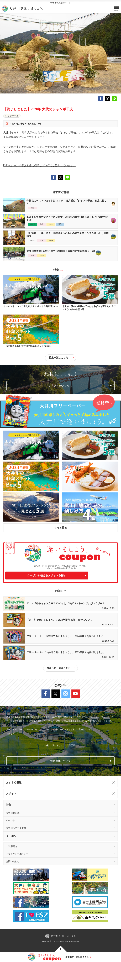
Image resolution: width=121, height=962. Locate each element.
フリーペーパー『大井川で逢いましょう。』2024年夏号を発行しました (65, 636)
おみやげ (32, 240)
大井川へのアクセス (60, 385)
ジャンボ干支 (12, 115)
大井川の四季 (12, 813)
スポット (60, 793)
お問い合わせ (12, 861)
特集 (8, 804)
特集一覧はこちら (61, 357)
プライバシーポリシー (17, 854)
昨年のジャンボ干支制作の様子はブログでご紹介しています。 (39, 165)
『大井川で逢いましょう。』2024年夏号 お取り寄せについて (59, 620)
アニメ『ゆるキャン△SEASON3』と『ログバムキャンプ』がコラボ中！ (66, 603)
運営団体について (60, 761)
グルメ (51, 224)
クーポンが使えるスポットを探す (46, 575)
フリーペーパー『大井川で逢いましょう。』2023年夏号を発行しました (65, 652)
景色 (59, 224)
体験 (32, 208)
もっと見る (60, 527)
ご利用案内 (11, 846)
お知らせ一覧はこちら (61, 668)
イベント (10, 820)
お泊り (32, 224)
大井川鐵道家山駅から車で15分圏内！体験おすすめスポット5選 (61, 251)
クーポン (11, 836)
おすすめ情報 (60, 782)
